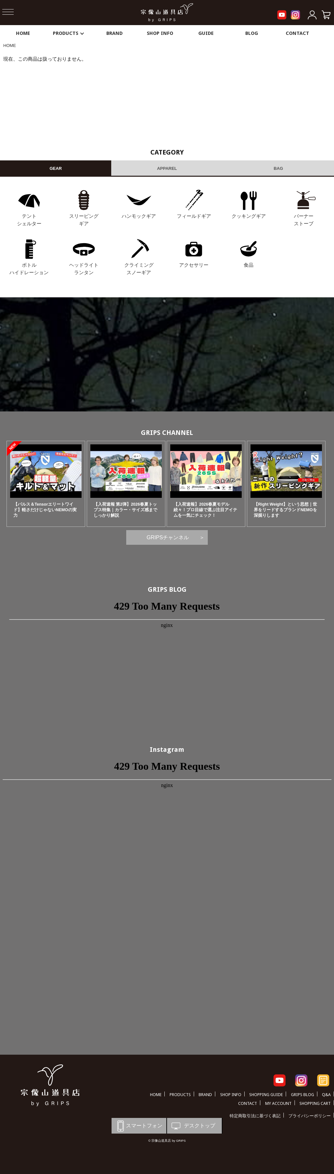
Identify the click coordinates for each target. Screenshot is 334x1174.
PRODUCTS (69, 33)
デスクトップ (192, 1126)
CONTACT (297, 33)
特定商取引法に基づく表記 (255, 1115)
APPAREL (167, 168)
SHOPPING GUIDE (266, 1094)
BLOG (251, 33)
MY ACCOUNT (278, 1103)
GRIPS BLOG (167, 589)
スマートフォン (138, 1126)
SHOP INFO (160, 33)
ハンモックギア (139, 216)
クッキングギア (249, 216)
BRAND (114, 33)
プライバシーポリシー (309, 1115)
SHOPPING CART (315, 1103)
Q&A (326, 1094)
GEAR (56, 168)
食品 (248, 265)
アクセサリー (193, 265)
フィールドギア (194, 216)
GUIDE (206, 33)
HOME (23, 33)
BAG (278, 168)
